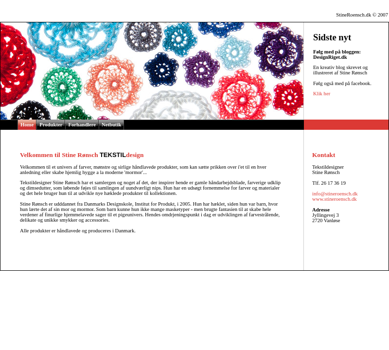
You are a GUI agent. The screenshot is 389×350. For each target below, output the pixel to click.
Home (27, 124)
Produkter (50, 124)
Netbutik (111, 124)
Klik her (321, 93)
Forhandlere (82, 124)
